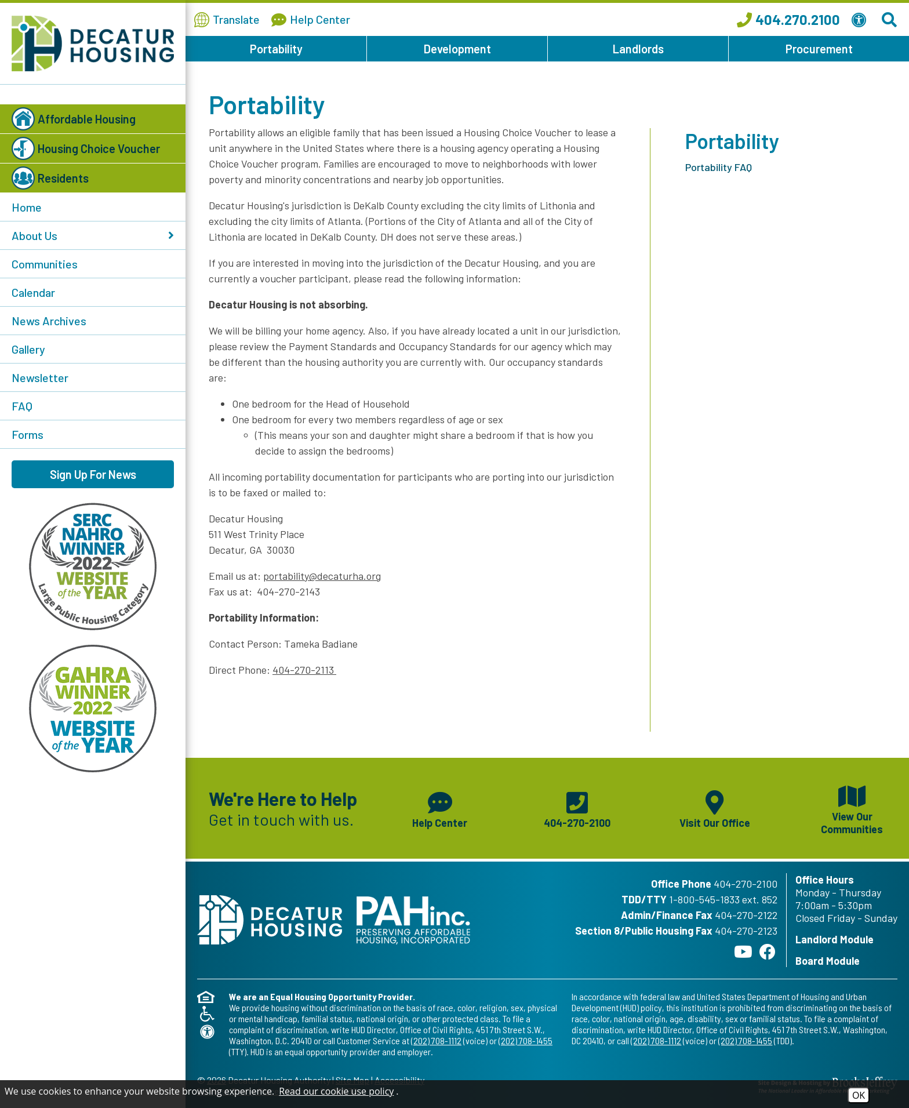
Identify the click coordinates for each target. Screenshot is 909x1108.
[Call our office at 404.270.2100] (788, 19)
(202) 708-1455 (525, 1040)
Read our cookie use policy (336, 1091)
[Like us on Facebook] (767, 951)
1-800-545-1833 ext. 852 (723, 899)
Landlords (638, 49)
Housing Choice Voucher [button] (86, 148)
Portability (276, 49)
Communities (45, 264)
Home (27, 207)
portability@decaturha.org (322, 575)
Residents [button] (50, 178)
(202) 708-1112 (436, 1040)
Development (457, 49)
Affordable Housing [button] (74, 118)
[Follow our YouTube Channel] (743, 951)
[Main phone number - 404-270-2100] (577, 808)
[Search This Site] (891, 20)
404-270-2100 (745, 883)
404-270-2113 (304, 669)
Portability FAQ (718, 167)
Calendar (33, 292)
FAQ (22, 406)
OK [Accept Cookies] (858, 1095)
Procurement (819, 49)
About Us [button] (93, 235)
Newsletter (40, 377)
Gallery (28, 349)
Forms (27, 434)
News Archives (49, 321)
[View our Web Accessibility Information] (861, 20)
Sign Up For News (93, 474)
